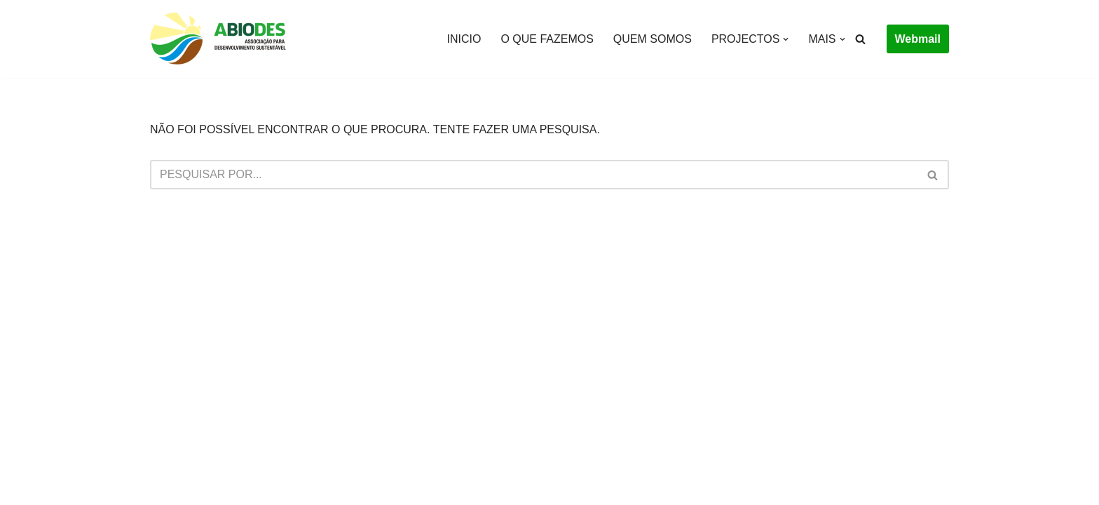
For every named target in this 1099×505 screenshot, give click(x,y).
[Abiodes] (220, 39)
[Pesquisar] (860, 39)
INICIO (464, 39)
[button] (786, 39)
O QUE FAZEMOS (546, 39)
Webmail (918, 39)
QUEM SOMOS (652, 39)
